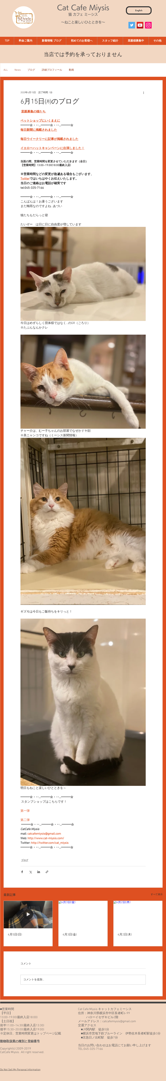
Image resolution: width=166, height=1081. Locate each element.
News (18, 70)
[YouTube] (140, 25)
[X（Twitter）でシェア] (30, 871)
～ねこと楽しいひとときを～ (83, 22)
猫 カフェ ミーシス (83, 14)
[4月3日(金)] (83, 914)
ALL (6, 70)
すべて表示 (157, 894)
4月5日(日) (15, 934)
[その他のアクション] (144, 92)
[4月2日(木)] (138, 914)
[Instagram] (148, 25)
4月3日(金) (70, 934)
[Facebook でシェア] (22, 871)
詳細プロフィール (52, 70)
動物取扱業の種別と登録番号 (20, 1041)
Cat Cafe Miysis (83, 7)
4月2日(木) (125, 934)
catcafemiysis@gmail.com (119, 1021)
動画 (71, 70)
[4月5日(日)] (28, 914)
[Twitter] (131, 25)
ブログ (31, 70)
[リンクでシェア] (47, 871)
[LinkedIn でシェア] (38, 871)
